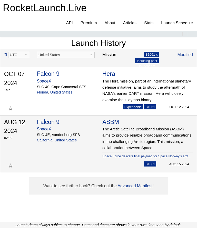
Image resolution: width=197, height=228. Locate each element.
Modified (185, 55)
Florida (42, 92)
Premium (89, 23)
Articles (129, 23)
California (45, 140)
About (110, 23)
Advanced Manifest (134, 186)
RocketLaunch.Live (45, 7)
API (69, 23)
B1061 (150, 107)
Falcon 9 (48, 73)
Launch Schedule (177, 23)
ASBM (110, 122)
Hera (108, 73)
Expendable (133, 107)
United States (61, 92)
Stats (148, 23)
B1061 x (151, 54)
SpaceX (44, 81)
